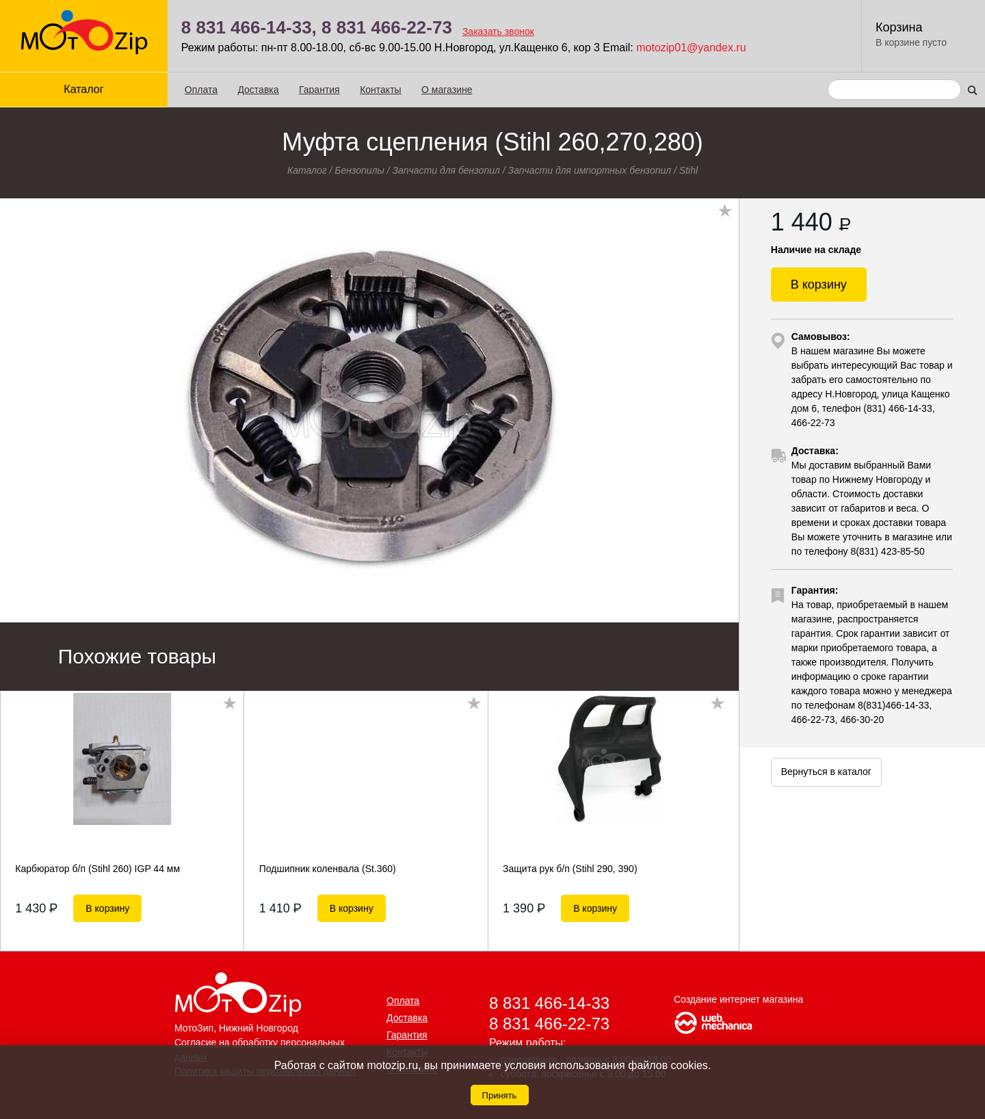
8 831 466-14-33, (249, 27)
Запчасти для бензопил (446, 170)
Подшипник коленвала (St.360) (327, 868)
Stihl (688, 170)
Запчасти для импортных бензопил (590, 170)
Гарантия (319, 89)
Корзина (899, 27)
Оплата (201, 89)
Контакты (380, 89)
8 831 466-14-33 (549, 1003)
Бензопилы (359, 170)
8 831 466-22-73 (386, 27)
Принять (499, 1095)
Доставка (257, 89)
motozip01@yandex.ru (691, 47)
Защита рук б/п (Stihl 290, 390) (570, 868)
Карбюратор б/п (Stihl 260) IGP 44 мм (97, 868)
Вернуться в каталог (826, 771)
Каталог (83, 89)
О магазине (446, 89)
